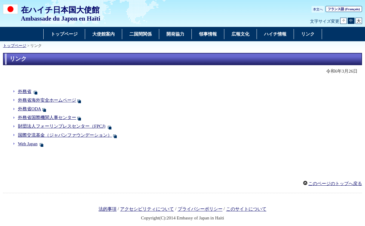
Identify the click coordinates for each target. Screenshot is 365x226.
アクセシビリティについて (147, 209)
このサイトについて (246, 209)
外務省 (24, 91)
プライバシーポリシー (200, 209)
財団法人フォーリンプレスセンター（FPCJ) (61, 126)
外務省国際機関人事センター (47, 117)
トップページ (14, 46)
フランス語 (344, 9)
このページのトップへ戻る (335, 183)
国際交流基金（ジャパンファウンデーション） (65, 135)
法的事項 (107, 209)
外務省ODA (29, 108)
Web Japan (28, 143)
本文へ (318, 9)
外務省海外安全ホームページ (47, 100)
